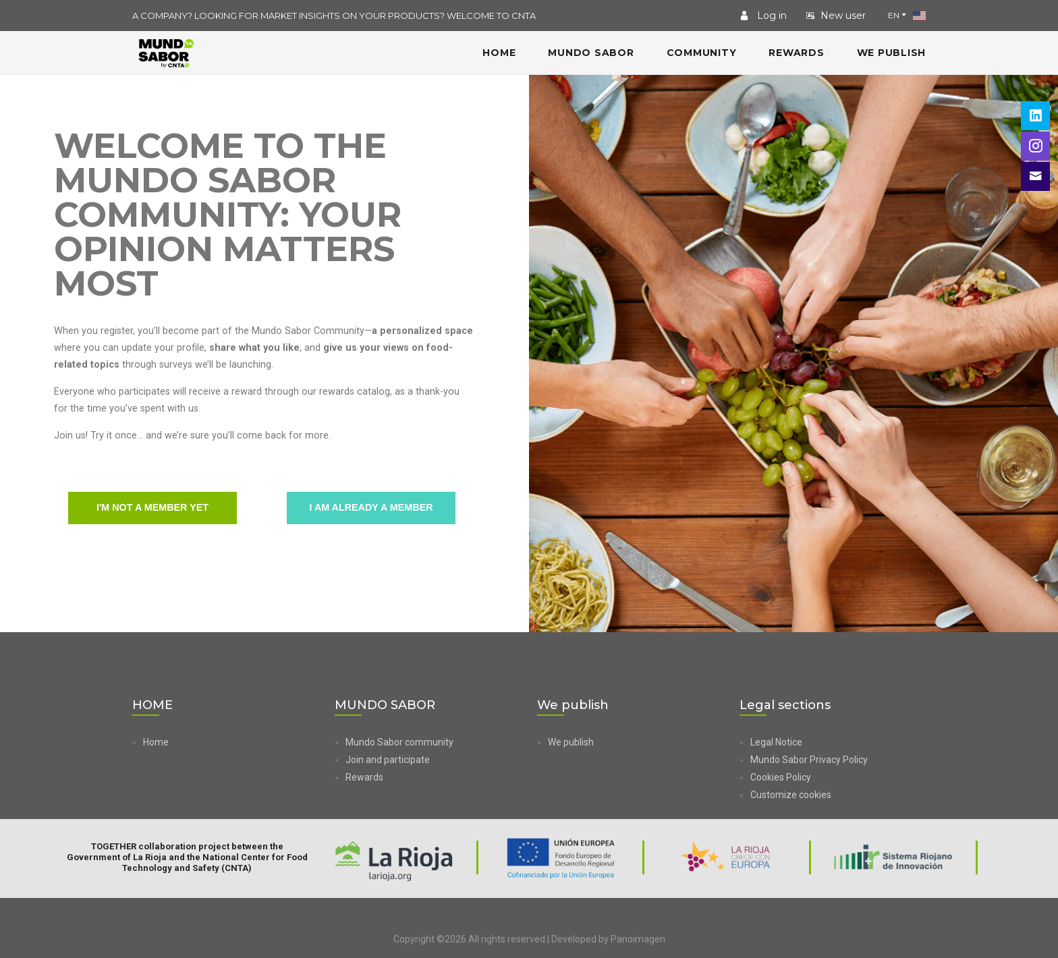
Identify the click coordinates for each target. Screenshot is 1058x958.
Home (156, 742)
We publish (891, 53)
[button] (838, 795)
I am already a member (371, 508)
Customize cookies (790, 794)
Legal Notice (776, 742)
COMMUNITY (702, 53)
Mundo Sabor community (399, 742)
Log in (763, 15)
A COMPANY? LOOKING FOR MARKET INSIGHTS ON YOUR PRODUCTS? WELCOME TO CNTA (334, 15)
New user (836, 15)
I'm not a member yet (152, 508)
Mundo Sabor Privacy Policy (809, 759)
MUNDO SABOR (591, 53)
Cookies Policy (780, 777)
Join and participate (387, 759)
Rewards (796, 53)
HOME (499, 53)
